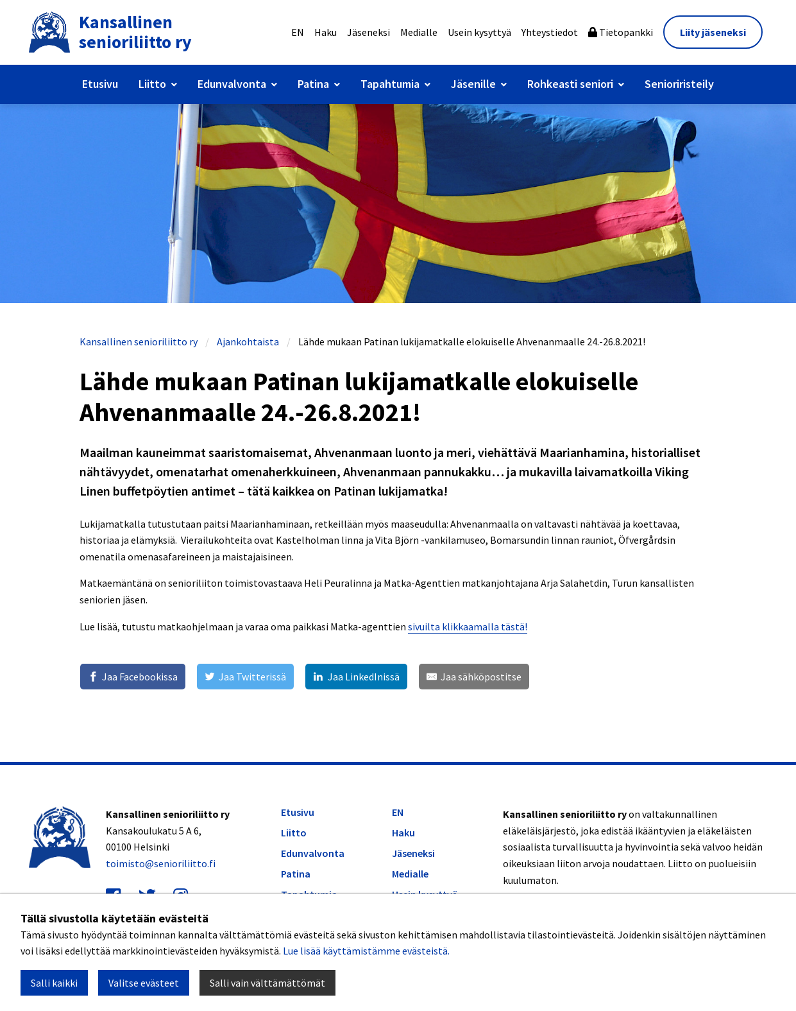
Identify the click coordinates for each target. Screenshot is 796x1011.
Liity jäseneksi (713, 32)
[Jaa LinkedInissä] (356, 676)
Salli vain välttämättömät (267, 982)
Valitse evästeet (143, 982)
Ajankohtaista (248, 341)
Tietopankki (620, 32)
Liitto (152, 83)
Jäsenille (473, 83)
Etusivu (100, 83)
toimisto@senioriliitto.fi (161, 863)
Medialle (418, 32)
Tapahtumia (389, 83)
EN (297, 32)
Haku (325, 32)
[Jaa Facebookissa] (132, 676)
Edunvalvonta (232, 83)
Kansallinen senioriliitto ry (139, 341)
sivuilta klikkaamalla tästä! (467, 626)
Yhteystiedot (549, 32)
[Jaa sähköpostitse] (474, 676)
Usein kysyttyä (479, 32)
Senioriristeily (679, 83)
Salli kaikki (54, 982)
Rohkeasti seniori (570, 83)
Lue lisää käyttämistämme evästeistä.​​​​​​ (366, 950)
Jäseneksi (368, 32)
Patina (313, 83)
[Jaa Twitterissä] (245, 676)
